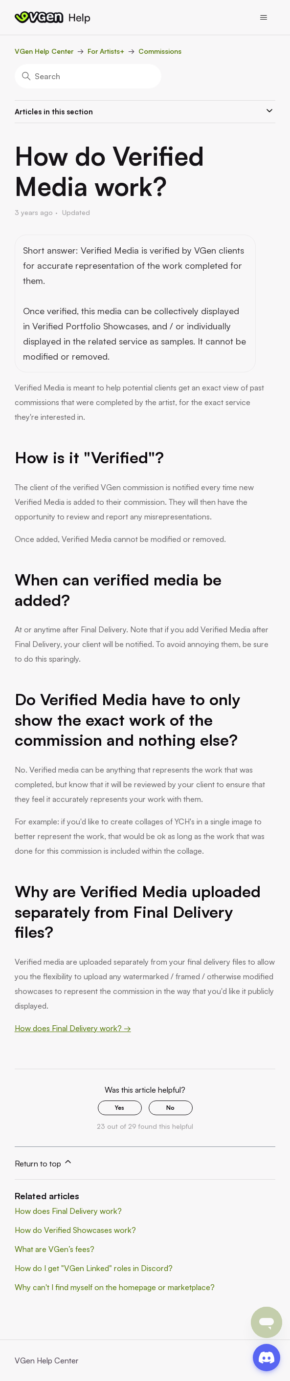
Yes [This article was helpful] (119, 1107)
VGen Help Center (44, 51)
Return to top (44, 1162)
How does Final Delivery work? (68, 1211)
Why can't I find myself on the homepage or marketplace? (115, 1287)
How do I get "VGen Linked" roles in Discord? (94, 1268)
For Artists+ (106, 51)
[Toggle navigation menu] (263, 17)
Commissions (159, 51)
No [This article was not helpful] (170, 1107)
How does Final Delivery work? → (73, 1028)
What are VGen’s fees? (54, 1249)
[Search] (88, 76)
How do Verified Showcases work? (75, 1230)
